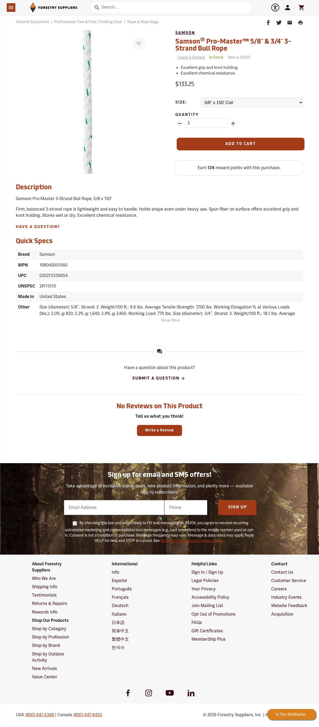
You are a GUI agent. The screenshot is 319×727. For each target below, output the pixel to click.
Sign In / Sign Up (207, 572)
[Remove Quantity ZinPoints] (179, 123)
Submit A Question (158, 378)
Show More (170, 320)
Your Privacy (203, 589)
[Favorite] (138, 43)
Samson (185, 33)
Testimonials (44, 595)
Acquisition (282, 614)
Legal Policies (205, 580)
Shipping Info (44, 587)
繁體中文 (120, 639)
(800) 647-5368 (39, 715)
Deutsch (120, 605)
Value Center (44, 677)
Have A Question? (38, 227)
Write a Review (159, 430)
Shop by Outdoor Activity (48, 657)
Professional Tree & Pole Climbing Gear (88, 22)
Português (122, 589)
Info (115, 572)
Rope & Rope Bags (143, 22)
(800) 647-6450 (87, 715)
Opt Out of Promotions (213, 614)
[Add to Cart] (240, 144)
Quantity (187, 115)
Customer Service (288, 580)
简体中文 (120, 631)
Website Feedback (289, 605)
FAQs (196, 622)
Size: (181, 103)
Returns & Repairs (49, 603)
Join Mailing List (207, 605)
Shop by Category (49, 629)
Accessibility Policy (210, 597)
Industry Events (286, 597)
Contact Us (282, 572)
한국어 (118, 647)
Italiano (119, 614)
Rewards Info (44, 612)
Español (119, 580)
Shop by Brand (46, 645)
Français (120, 597)
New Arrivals (44, 668)
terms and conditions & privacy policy (192, 540)
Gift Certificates (207, 631)
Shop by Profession (50, 637)
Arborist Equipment (32, 22)
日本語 (118, 622)
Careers (279, 589)
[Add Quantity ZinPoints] (233, 123)
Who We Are (44, 578)
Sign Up (237, 507)
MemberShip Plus (208, 639)
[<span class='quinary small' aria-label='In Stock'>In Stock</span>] (216, 58)
